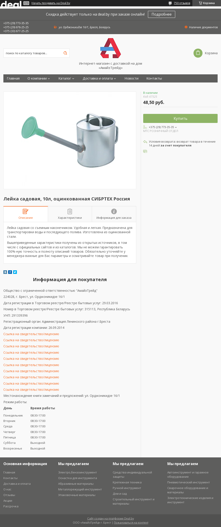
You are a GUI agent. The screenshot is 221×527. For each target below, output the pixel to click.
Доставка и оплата (98, 78)
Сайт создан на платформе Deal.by (110, 518)
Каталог (64, 78)
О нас (7, 489)
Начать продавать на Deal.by (51, 3)
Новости (131, 78)
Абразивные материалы (76, 484)
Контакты (154, 78)
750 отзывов (182, 3)
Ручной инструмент (127, 488)
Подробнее (162, 14)
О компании (37, 78)
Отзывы (9, 495)
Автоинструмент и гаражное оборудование (188, 474)
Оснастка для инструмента (77, 478)
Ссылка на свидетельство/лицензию (31, 334)
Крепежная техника (127, 482)
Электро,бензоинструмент (77, 472)
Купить (180, 118)
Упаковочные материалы (76, 495)
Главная (13, 78)
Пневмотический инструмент (188, 482)
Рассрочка (10, 506)
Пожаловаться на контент (131, 523)
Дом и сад (120, 494)
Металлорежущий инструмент (80, 489)
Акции (7, 501)
